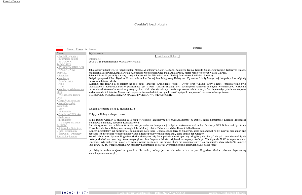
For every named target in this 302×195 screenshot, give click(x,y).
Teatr (61, 86)
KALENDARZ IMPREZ (66, 71)
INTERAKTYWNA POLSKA (170, 193)
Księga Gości (65, 81)
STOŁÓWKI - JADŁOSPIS (65, 63)
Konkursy (63, 78)
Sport (61, 108)
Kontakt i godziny (68, 56)
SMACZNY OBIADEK (71, 67)
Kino (61, 83)
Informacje (95, 58)
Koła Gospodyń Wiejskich (66, 104)
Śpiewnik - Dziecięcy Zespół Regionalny (69, 129)
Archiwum (64, 117)
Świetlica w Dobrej (167, 56)
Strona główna (75, 49)
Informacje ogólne (68, 58)
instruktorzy (64, 119)
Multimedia (64, 111)
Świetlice (63, 75)
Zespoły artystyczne (69, 100)
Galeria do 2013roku (69, 114)
